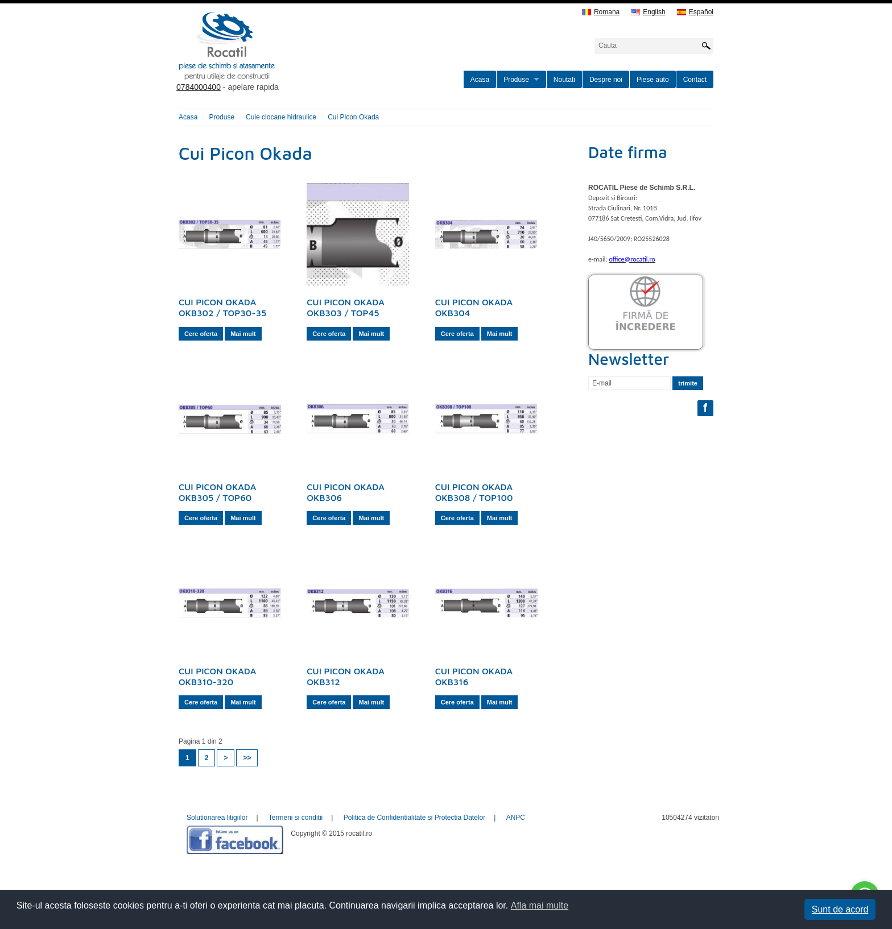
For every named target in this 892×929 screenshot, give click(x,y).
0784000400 (198, 87)
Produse (516, 80)
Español (695, 12)
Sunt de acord (840, 909)
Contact (695, 80)
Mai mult (243, 333)
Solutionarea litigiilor (217, 818)
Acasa (479, 80)
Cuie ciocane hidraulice (281, 117)
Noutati (564, 80)
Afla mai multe (539, 905)
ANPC (515, 818)
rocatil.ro (284, 60)
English (648, 12)
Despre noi (605, 80)
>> (247, 758)
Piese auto (653, 80)
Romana (601, 12)
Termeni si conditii (296, 818)
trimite (687, 383)
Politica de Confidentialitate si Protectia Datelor (414, 818)
